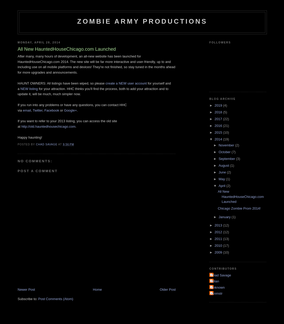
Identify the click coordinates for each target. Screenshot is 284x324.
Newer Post (26, 289)
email (27, 110)
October (225, 152)
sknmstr (217, 293)
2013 (219, 225)
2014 (219, 139)
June (223, 172)
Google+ (70, 110)
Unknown (218, 287)
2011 (219, 239)
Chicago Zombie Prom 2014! (239, 208)
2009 (219, 252)
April (222, 186)
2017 (219, 119)
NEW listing (29, 89)
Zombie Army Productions (142, 21)
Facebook (51, 110)
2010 (219, 246)
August (224, 165)
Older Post (168, 289)
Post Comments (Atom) (55, 299)
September (227, 159)
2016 (219, 126)
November (227, 145)
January (225, 217)
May (222, 179)
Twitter (37, 110)
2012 (219, 232)
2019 (219, 105)
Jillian (215, 281)
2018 (219, 112)
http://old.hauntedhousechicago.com (48, 126)
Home (97, 289)
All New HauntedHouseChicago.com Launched (241, 197)
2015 (219, 132)
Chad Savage (221, 275)
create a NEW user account (126, 83)
